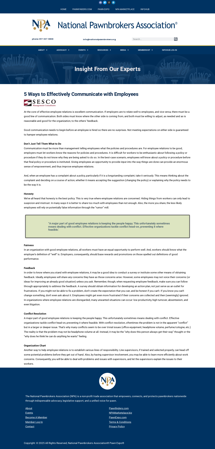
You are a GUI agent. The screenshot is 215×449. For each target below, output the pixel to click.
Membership (145, 50)
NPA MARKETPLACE (125, 9)
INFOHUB (144, 9)
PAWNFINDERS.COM (82, 9)
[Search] (176, 39)
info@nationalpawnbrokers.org (99, 39)
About (42, 50)
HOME (63, 9)
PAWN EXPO (103, 9)
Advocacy (63, 50)
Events (83, 50)
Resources (104, 50)
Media (124, 50)
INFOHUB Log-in (169, 50)
